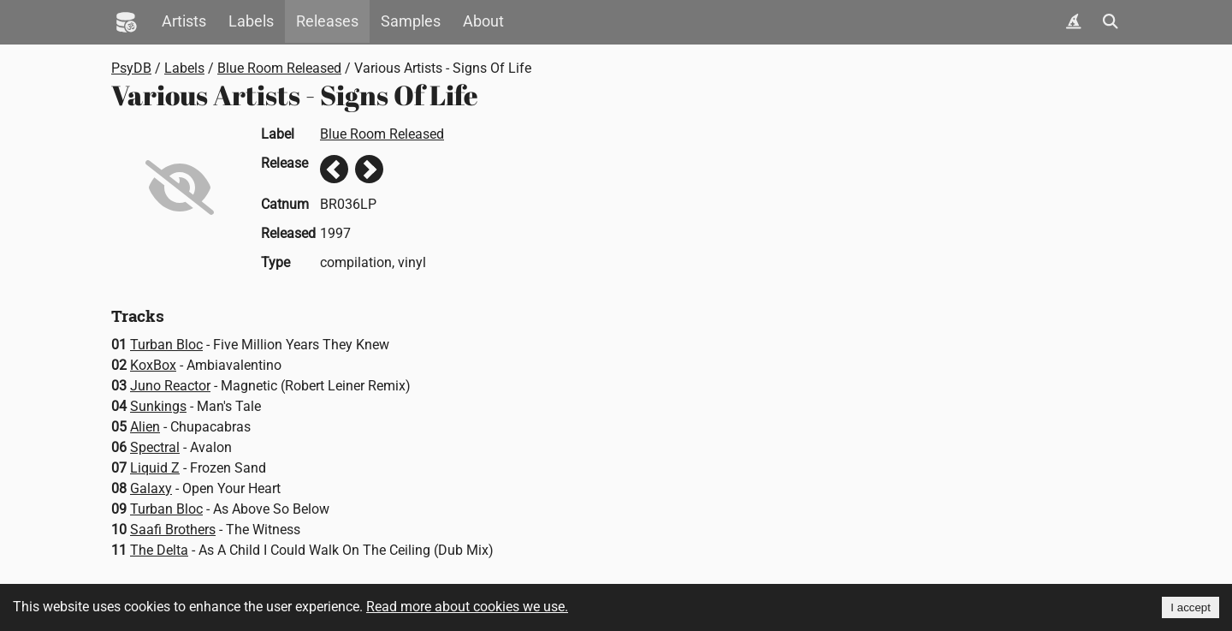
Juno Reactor (170, 386)
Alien (145, 427)
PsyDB (131, 68)
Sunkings (158, 406)
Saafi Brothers (173, 529)
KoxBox (153, 365)
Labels (251, 21)
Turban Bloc (166, 344)
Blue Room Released (279, 68)
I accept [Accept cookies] (1190, 607)
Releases (327, 21)
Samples (411, 21)
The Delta (159, 550)
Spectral (155, 447)
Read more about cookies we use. (467, 606)
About (483, 21)
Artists (184, 21)
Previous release (334, 169)
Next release (369, 169)
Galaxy (151, 488)
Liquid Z (155, 468)
